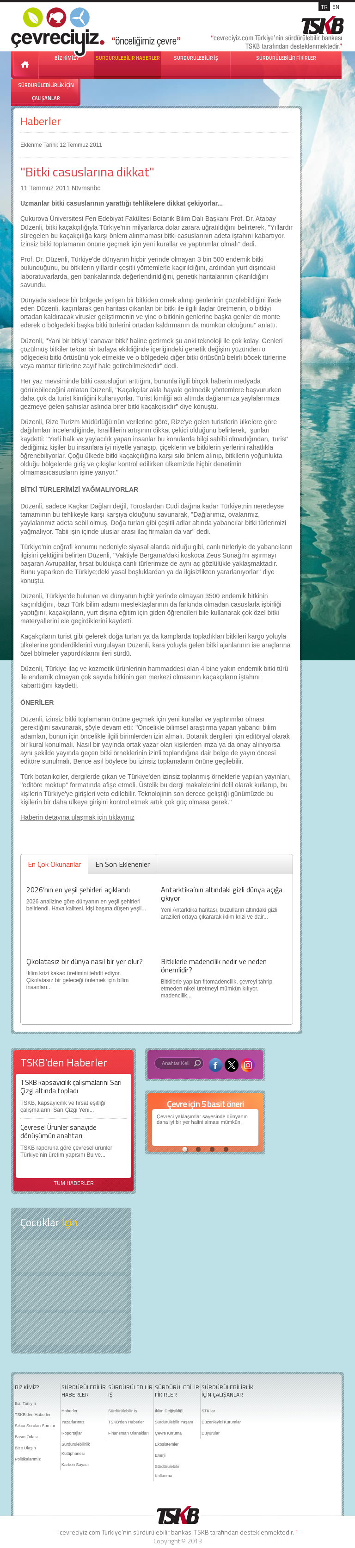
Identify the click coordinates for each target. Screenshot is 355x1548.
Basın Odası (26, 1437)
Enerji (160, 1455)
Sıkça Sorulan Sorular (35, 1425)
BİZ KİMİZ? (27, 1387)
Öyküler (71, 1293)
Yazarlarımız (73, 1422)
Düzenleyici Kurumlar (221, 1422)
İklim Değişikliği (169, 1411)
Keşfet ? (71, 1256)
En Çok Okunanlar (54, 864)
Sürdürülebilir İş (122, 1411)
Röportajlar (71, 1433)
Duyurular (211, 1433)
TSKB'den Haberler (32, 1414)
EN (335, 6)
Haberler (40, 121)
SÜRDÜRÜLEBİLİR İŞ (196, 58)
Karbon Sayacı (75, 1464)
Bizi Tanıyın (25, 1403)
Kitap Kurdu (71, 1329)
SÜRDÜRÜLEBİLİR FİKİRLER (286, 58)
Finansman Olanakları (128, 1433)
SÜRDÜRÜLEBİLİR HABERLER (128, 58)
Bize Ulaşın (25, 1448)
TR (324, 6)
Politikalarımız (28, 1459)
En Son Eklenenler (122, 864)
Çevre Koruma (168, 1433)
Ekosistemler (167, 1444)
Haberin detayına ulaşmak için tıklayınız (77, 817)
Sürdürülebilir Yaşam (174, 1422)
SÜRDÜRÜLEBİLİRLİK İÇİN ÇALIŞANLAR (46, 91)
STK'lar (208, 1411)
